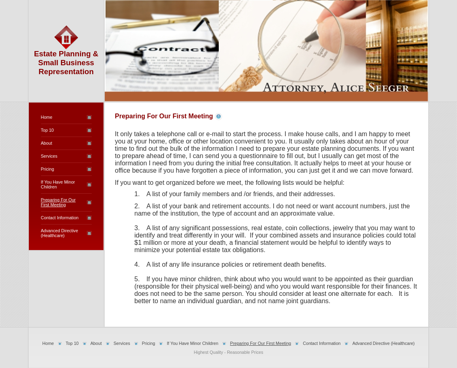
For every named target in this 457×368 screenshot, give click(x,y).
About (46, 143)
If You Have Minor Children (192, 343)
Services (49, 156)
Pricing (47, 169)
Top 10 (47, 130)
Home (46, 117)
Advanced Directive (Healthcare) (59, 233)
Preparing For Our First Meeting (58, 202)
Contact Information (60, 217)
